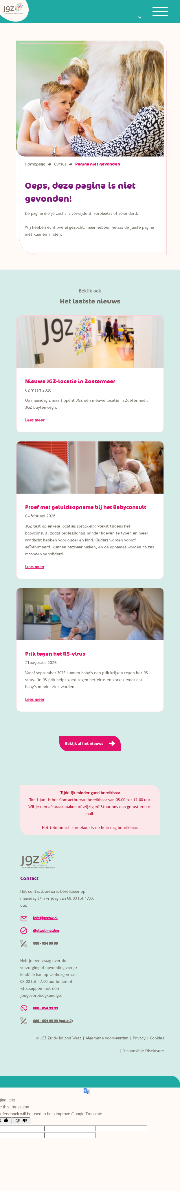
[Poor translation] (21, 1120)
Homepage (35, 164)
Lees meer (34, 420)
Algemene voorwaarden (107, 1038)
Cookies (157, 1038)
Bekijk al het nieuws (84, 743)
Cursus (60, 164)
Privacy (139, 1038)
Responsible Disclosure (143, 1050)
